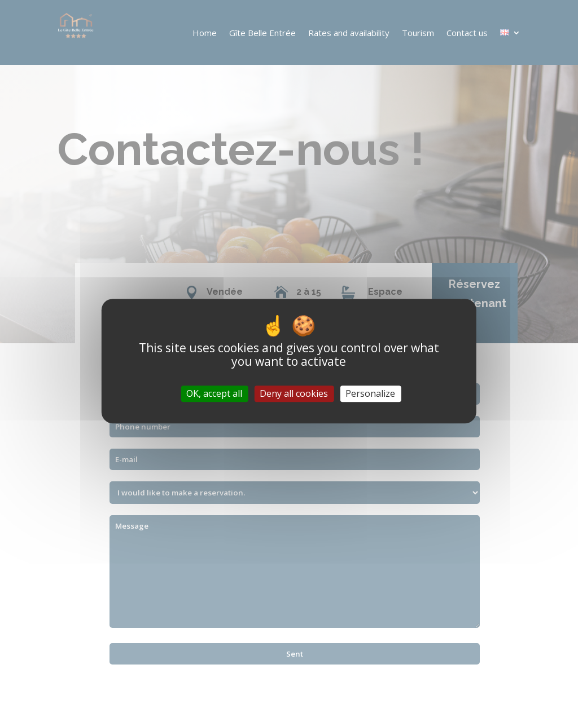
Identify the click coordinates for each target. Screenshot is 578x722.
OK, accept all (214, 393)
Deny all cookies (294, 393)
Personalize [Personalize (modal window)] (370, 393)
